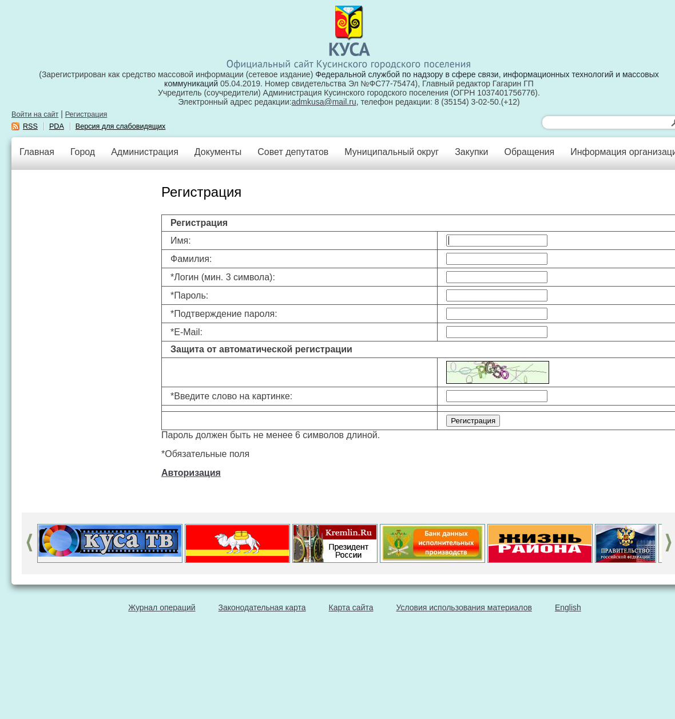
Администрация (144, 152)
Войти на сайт (34, 114)
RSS (30, 126)
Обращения (529, 152)
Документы (217, 152)
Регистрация (86, 114)
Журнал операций (161, 607)
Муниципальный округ (391, 152)
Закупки (471, 152)
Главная (36, 152)
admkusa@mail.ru (324, 101)
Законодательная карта (262, 607)
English (568, 607)
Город (82, 152)
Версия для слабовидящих (121, 126)
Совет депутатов (292, 152)
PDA (56, 126)
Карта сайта (351, 607)
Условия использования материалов (464, 607)
